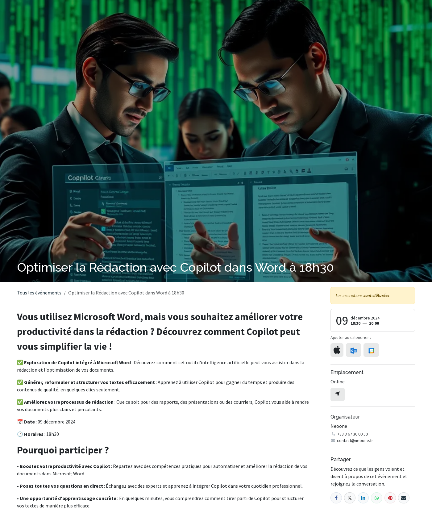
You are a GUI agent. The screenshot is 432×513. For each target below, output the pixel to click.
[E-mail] (403, 498)
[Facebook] (336, 498)
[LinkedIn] (363, 498)
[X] (349, 498)
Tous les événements (39, 293)
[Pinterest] (390, 498)
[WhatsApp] (376, 498)
